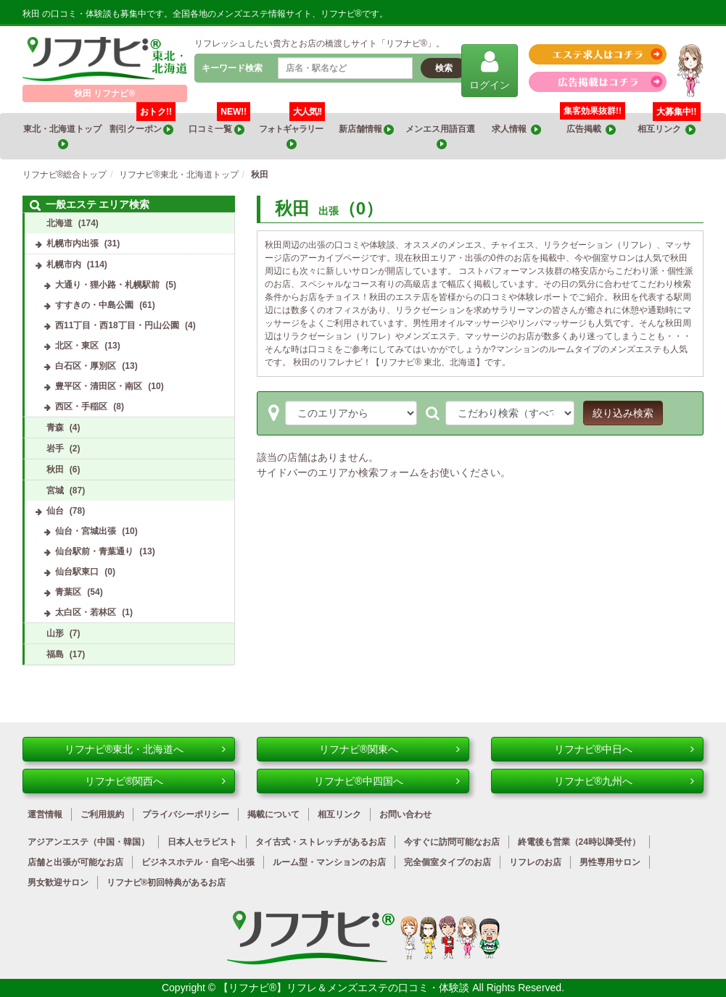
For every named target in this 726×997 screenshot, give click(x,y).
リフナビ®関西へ (155, 781)
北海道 (59, 223)
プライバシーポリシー (185, 814)
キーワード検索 (232, 68)
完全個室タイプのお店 (447, 862)
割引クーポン (143, 124)
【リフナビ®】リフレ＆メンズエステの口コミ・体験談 (345, 987)
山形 (55, 633)
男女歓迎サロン (58, 882)
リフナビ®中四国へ (387, 781)
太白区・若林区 (85, 612)
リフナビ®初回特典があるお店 (166, 882)
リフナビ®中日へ (624, 749)
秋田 (55, 469)
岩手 (55, 448)
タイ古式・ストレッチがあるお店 (320, 842)
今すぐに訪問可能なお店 (452, 842)
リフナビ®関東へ (389, 749)
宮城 (55, 490)
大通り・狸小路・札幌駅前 (107, 285)
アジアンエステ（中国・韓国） (88, 842)
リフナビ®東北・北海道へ (145, 749)
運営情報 (45, 814)
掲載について (273, 814)
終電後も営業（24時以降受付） (579, 842)
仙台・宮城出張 (85, 531)
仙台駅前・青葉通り (94, 551)
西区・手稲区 (81, 406)
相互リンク (669, 124)
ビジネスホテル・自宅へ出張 (198, 862)
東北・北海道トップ (63, 136)
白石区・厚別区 (85, 366)
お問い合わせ (405, 814)
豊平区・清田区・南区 (98, 386)
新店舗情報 (366, 129)
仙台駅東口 (77, 572)
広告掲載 (591, 129)
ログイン (489, 70)
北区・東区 (77, 346)
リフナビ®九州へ (624, 781)
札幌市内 (63, 264)
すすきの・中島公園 (94, 305)
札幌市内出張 (72, 243)
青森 (55, 427)
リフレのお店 (535, 862)
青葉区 (68, 592)
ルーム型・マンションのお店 (329, 862)
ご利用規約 (102, 814)
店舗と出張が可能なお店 (75, 862)
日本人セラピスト (202, 842)
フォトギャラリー (292, 131)
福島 (55, 654)
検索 (444, 68)
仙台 (55, 511)
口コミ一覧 (219, 124)
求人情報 (516, 129)
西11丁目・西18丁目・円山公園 (117, 325)
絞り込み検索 (623, 413)
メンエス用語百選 (441, 136)
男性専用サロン (609, 862)
